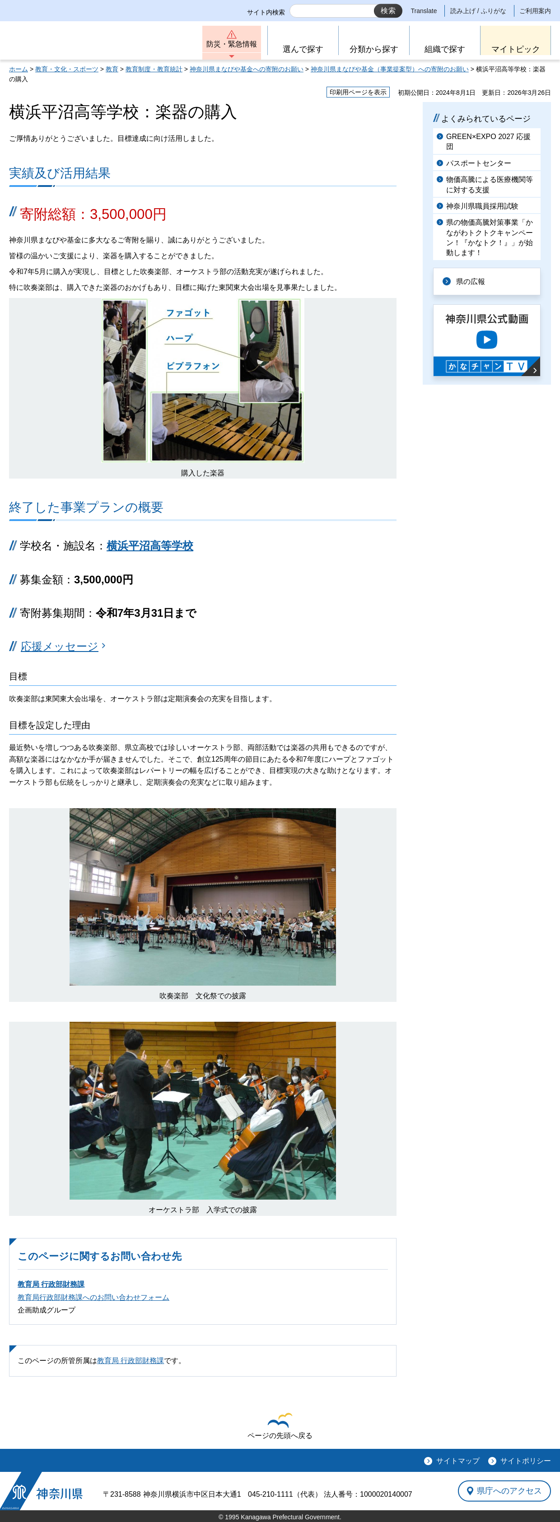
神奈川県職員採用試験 (482, 206)
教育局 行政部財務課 (51, 1284)
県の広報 (470, 281)
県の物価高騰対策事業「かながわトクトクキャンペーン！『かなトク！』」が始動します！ (489, 237)
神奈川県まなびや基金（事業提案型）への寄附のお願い (390, 69)
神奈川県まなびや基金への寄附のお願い (246, 69)
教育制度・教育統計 (154, 69)
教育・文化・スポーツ (66, 69)
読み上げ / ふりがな (478, 10)
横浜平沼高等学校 (150, 546)
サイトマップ (458, 1461)
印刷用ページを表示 (358, 92)
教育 (112, 69)
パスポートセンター (478, 163)
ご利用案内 (535, 10)
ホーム (18, 69)
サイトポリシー (525, 1461)
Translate (424, 10)
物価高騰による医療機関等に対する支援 (489, 184)
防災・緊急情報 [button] (231, 44)
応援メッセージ (59, 646)
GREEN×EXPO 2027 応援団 (488, 141)
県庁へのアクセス (509, 1490)
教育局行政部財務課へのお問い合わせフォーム (93, 1297)
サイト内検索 (266, 12)
